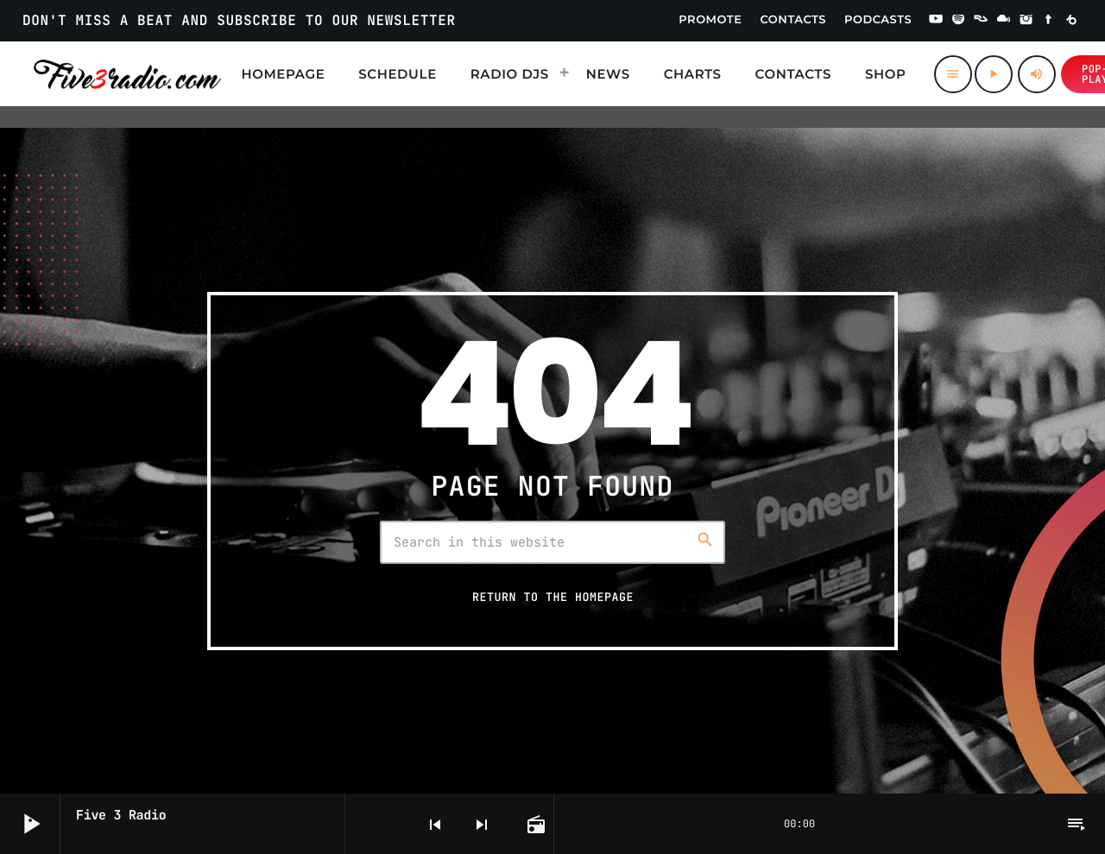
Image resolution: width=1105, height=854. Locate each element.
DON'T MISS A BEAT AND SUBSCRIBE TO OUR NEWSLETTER (239, 20)
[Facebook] (1049, 21)
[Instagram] (1026, 21)
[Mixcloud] (1004, 21)
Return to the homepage (553, 596)
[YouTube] (936, 21)
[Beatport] (1071, 21)
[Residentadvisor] (981, 21)
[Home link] (127, 74)
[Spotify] (958, 21)
